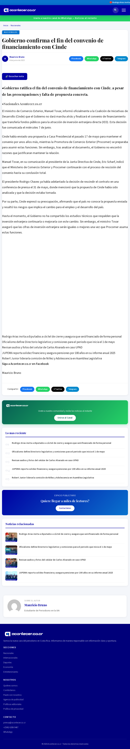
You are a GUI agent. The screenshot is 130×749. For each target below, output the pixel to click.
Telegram (121, 58)
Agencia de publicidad (13, 699)
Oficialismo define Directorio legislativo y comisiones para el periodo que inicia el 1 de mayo (58, 342)
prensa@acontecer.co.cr (14, 722)
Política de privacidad (13, 708)
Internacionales (10, 657)
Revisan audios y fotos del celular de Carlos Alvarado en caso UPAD (42, 347)
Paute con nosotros (12, 695)
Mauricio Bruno (17, 57)
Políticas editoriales (12, 704)
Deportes (7, 662)
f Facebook (76, 58)
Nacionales (15, 25)
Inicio (5, 25)
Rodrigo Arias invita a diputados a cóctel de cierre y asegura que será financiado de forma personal (62, 337)
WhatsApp (91, 58)
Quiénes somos (10, 685)
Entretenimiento (10, 671)
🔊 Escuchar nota (14, 76)
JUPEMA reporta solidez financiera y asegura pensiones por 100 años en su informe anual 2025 (58, 353)
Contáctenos (9, 690)
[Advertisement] (65, 262)
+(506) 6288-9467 (10, 727)
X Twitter (107, 58)
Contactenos (65, 508)
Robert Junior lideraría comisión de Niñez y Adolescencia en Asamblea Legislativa (52, 359)
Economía (8, 667)
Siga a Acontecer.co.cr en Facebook (25, 364)
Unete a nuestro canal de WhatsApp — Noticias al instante (65, 18)
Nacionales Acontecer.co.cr (23, 104)
